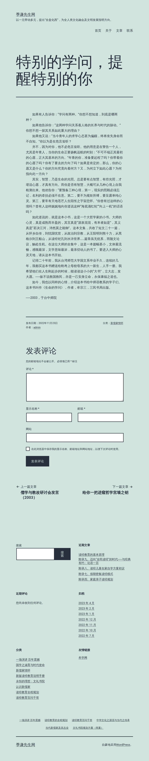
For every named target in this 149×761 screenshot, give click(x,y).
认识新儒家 (23, 686)
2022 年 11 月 (87, 624)
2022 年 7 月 (87, 635)
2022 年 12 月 (87, 619)
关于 (108, 30)
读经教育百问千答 (27, 697)
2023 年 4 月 (87, 603)
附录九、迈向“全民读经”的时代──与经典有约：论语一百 (105, 561)
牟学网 (83, 657)
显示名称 (32, 408)
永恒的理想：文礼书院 (30, 681)
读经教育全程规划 (27, 692)
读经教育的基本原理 (91, 554)
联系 (130, 30)
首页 (98, 30)
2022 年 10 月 (87, 630)
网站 (29, 429)
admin (37, 327)
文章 (119, 30)
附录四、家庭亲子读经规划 (96, 579)
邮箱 (81, 408)
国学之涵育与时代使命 (30, 665)
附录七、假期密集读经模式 (96, 574)
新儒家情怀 (117, 323)
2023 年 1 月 (87, 613)
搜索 (19, 545)
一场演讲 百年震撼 (28, 659)
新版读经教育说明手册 (30, 675)
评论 (30, 369)
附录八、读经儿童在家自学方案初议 (102, 568)
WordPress (123, 744)
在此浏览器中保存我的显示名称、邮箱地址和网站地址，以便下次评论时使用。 (76, 449)
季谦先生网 (25, 14)
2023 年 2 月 (87, 608)
